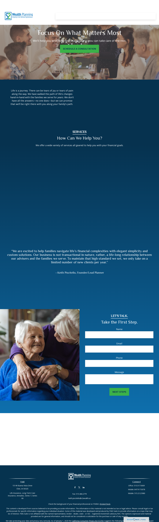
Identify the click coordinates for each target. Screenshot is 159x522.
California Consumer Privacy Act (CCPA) (88, 521)
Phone (119, 357)
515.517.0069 (139, 485)
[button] (60, 8)
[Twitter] (79, 487)
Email (119, 343)
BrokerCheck (105, 504)
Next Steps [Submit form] (119, 391)
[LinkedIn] (83, 487)
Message (119, 372)
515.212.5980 (139, 493)
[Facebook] (75, 487)
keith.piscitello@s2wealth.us (79, 498)
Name (119, 329)
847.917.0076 (139, 489)
